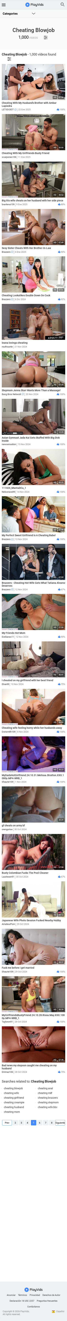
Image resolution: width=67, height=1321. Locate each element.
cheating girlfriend (14, 1097)
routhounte (7, 346)
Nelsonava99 (8, 491)
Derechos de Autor (51, 1295)
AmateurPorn (8, 924)
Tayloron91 (7, 1021)
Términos (22, 1295)
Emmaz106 (7, 1072)
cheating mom (12, 1111)
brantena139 (8, 204)
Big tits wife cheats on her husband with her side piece (32, 200)
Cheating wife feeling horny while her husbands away (32, 727)
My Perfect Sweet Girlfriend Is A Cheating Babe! (29, 535)
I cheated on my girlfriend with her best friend (27, 680)
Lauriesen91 (8, 876)
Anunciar (11, 1295)
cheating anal (45, 1088)
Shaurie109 (7, 781)
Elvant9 (5, 684)
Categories (10, 13)
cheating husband (14, 1107)
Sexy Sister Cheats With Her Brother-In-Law (26, 248)
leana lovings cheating (15, 342)
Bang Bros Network (13, 394)
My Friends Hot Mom (13, 632)
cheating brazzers (48, 1097)
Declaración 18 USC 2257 (22, 1301)
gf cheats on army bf (13, 825)
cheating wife (11, 1093)
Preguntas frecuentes (47, 1301)
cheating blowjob (13, 1088)
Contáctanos (33, 1306)
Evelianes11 (8, 636)
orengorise (7, 829)
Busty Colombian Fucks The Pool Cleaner (25, 872)
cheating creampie (14, 1102)
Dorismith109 (8, 731)
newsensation (9, 444)
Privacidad (35, 1295)
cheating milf (45, 1093)
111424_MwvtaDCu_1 (14, 487)
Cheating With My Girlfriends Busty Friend (25, 153)
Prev (7, 1122)
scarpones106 (9, 157)
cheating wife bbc (47, 1107)
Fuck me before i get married (18, 967)
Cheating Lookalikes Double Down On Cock (26, 295)
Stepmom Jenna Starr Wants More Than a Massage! (31, 390)
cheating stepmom (48, 1102)
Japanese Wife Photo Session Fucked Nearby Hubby (31, 920)
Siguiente (60, 1122)
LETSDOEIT (9, 109)
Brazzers (7, 252)
